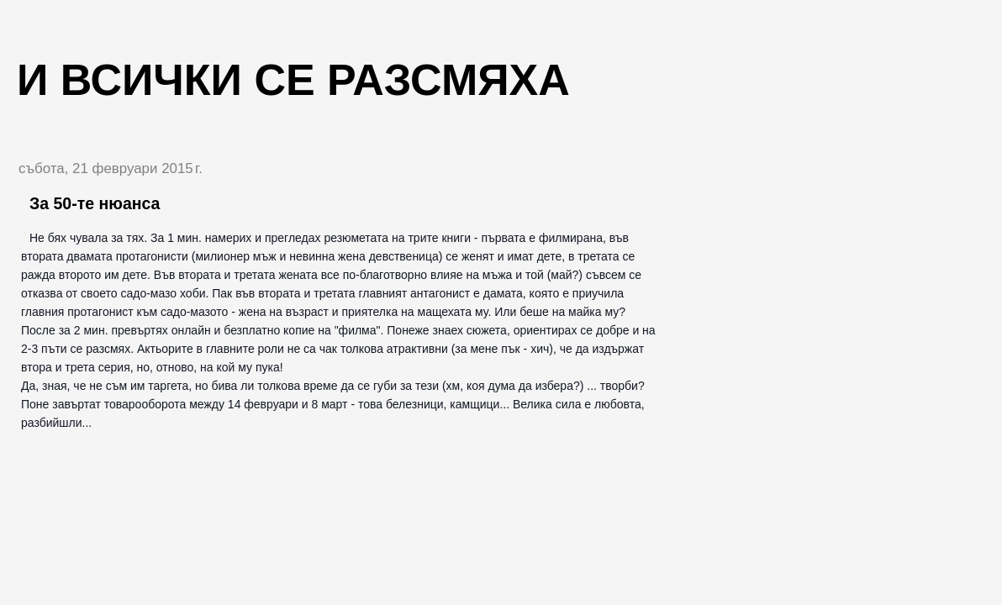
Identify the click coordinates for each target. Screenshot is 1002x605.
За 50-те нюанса (94, 203)
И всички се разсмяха (293, 79)
